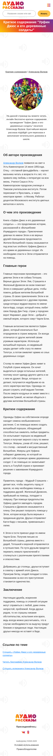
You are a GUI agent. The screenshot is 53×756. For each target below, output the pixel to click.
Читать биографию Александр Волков (22, 662)
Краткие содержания (16, 72)
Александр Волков (37, 72)
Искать (44, 13)
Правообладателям (26, 749)
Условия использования (26, 745)
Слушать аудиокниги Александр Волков (23, 668)
